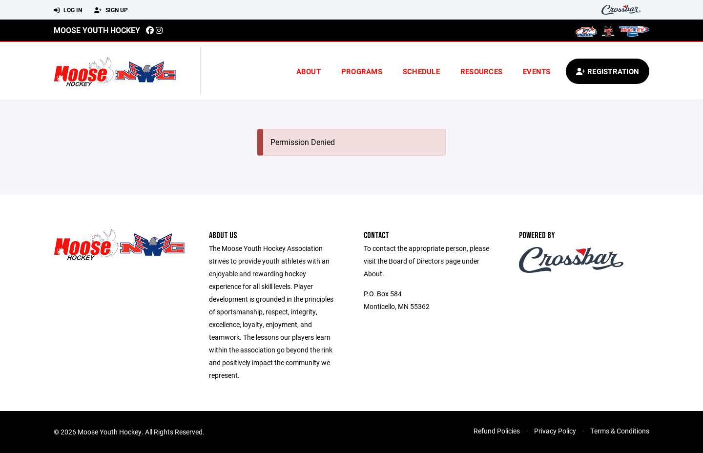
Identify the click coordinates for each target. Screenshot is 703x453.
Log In (68, 10)
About (308, 71)
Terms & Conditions (619, 430)
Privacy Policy (555, 430)
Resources (481, 71)
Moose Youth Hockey (97, 30)
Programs (361, 71)
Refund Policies (497, 430)
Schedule (421, 71)
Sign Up (111, 10)
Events (537, 71)
